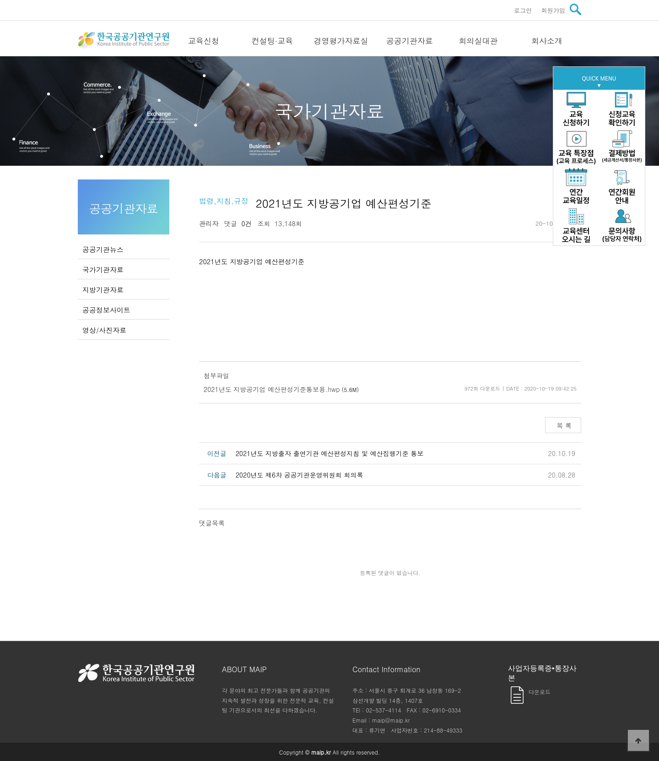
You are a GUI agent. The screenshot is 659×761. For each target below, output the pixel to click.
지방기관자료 (103, 289)
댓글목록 (212, 522)
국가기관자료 (103, 269)
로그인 (523, 10)
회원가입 (553, 10)
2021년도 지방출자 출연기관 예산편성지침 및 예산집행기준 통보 (330, 453)
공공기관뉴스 (103, 249)
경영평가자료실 (341, 40)
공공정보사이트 (106, 310)
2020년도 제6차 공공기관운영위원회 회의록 (299, 474)
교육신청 (203, 40)
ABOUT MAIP (244, 669)
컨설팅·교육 (272, 40)
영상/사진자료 (104, 330)
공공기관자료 (409, 40)
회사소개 (546, 40)
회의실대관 (478, 40)
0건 (244, 223)
